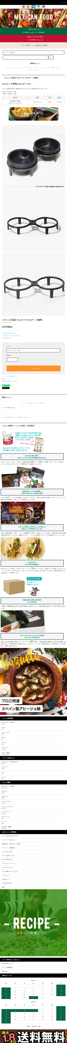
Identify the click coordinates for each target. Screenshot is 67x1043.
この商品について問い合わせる (11, 335)
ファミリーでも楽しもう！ (9, 840)
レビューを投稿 (39, 403)
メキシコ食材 (51, 67)
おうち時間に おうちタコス (10, 871)
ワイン (3, 772)
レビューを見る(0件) (28, 403)
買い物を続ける (6, 338)
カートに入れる (33, 368)
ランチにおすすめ (7, 851)
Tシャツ (3, 822)
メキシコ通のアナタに (8, 855)
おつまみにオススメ (8, 867)
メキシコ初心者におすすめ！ (10, 836)
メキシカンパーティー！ (9, 863)
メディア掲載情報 (7, 967)
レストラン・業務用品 (8, 847)
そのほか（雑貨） (6, 827)
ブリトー (35, 67)
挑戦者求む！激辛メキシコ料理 (11, 844)
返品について (6, 378)
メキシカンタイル (6, 807)
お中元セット (6, 879)
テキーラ (36, 70)
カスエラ (30, 70)
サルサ (15, 67)
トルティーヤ (22, 67)
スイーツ (58, 67)
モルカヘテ (26, 417)
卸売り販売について (8, 963)
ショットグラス (6, 802)
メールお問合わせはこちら (35, 40)
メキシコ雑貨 (18, 417)
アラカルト (42, 67)
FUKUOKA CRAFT (7, 883)
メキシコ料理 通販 (7, 417)
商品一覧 (4, 971)
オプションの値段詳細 (8, 376)
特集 (3, 887)
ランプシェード (6, 812)
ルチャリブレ (5, 817)
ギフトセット (6, 875)
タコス (30, 67)
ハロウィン (9, 67)
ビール (3, 777)
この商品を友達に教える (9, 333)
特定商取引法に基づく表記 (9, 381)
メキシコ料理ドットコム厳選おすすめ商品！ (33, 45)
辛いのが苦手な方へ (8, 859)
